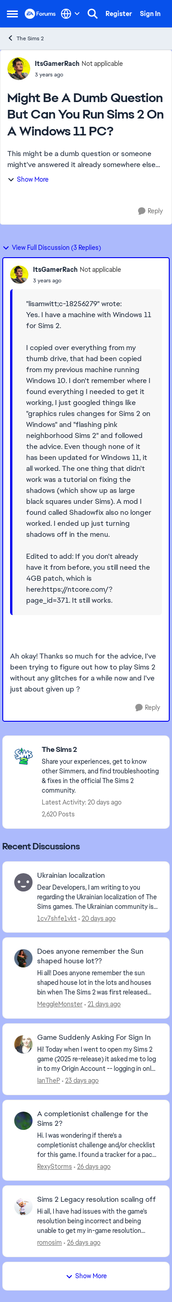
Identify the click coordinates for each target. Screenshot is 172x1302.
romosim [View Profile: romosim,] (49, 1242)
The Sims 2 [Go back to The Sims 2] (25, 38)
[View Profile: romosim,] (23, 1206)
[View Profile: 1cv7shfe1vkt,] (23, 882)
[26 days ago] (92, 1166)
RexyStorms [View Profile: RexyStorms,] (54, 1166)
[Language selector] (70, 14)
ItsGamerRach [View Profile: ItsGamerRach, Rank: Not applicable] (57, 63)
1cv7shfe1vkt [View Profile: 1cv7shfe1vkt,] (57, 918)
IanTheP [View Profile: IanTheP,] (48, 1080)
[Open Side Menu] (12, 14)
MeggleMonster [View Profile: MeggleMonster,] (60, 1004)
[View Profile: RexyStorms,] (23, 1121)
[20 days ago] (97, 918)
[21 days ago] (102, 1004)
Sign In (150, 14)
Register (118, 14)
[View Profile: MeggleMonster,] (23, 958)
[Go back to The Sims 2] (101, 750)
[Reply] (150, 211)
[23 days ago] (80, 1081)
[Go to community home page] (40, 14)
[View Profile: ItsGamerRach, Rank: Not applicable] (18, 68)
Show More (28, 179)
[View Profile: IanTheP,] (23, 1044)
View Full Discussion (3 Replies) (51, 247)
